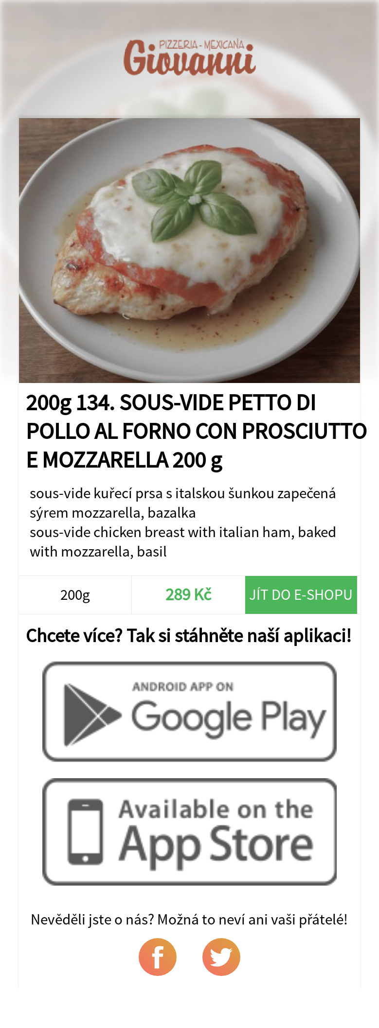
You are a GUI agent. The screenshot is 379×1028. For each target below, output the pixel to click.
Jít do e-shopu (301, 594)
